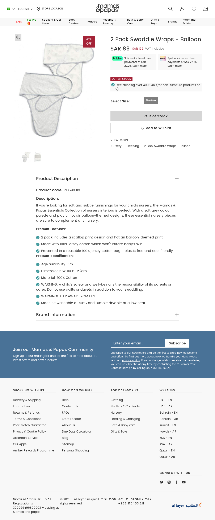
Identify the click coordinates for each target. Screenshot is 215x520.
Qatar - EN (167, 450)
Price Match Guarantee (29, 425)
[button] (18, 22)
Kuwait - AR (168, 431)
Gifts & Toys (119, 431)
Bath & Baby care (123, 425)
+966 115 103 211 (160, 368)
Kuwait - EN (168, 425)
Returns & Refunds (26, 412)
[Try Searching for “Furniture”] (170, 9)
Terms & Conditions (27, 419)
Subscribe (177, 343)
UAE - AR (166, 406)
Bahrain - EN (169, 412)
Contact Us (70, 406)
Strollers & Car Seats (125, 406)
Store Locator (49, 9)
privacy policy (131, 360)
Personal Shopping (75, 450)
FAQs (65, 412)
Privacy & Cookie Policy (29, 431)
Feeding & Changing (125, 419)
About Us (68, 425)
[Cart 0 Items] (205, 9)
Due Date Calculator (76, 431)
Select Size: (120, 101)
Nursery (116, 412)
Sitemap (68, 444)
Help (65, 400)
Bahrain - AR (169, 419)
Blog (65, 438)
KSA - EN (166, 438)
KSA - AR (166, 444)
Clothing (117, 400)
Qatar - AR (167, 456)
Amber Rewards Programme (33, 450)
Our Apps (19, 444)
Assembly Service (25, 438)
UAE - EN (166, 400)
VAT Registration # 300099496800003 (32, 503)
